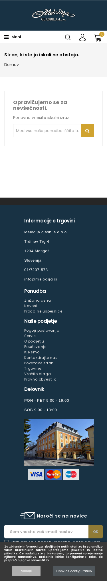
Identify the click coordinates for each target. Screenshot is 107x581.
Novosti (31, 305)
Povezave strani (39, 363)
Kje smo (32, 352)
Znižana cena (37, 300)
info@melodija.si (40, 279)
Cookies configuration (74, 571)
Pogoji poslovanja (42, 330)
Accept (26, 570)
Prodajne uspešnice (43, 311)
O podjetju (34, 341)
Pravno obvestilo (40, 379)
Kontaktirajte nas (41, 357)
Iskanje (87, 130)
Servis (30, 335)
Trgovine (32, 368)
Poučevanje (35, 346)
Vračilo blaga (37, 373)
